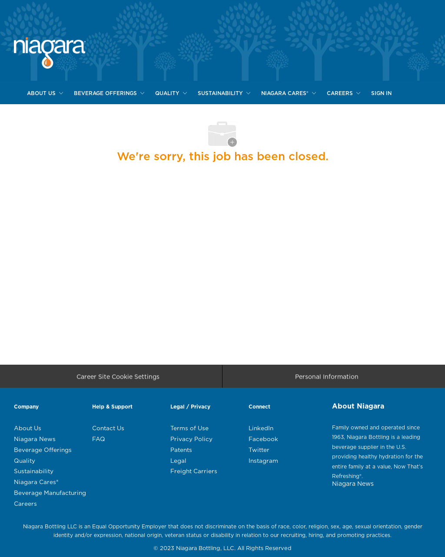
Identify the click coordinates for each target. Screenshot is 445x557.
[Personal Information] (327, 378)
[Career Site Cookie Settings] (118, 378)
